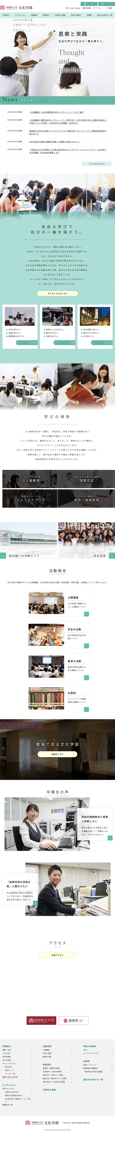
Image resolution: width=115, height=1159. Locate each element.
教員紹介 (46, 15)
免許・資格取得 (85, 517)
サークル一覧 (10, 1097)
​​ (46, 616)
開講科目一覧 (7, 1128)
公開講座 (46, 1073)
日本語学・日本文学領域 (52, 1095)
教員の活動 (47, 1080)
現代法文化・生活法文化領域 (54, 1105)
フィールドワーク (29, 517)
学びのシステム (8, 1112)
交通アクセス (57, 978)
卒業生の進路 (60, 15)
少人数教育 (29, 486)
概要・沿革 (6, 1073)
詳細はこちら (57, 777)
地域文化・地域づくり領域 (53, 1098)
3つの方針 (6, 1076)
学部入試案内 (76, 15)
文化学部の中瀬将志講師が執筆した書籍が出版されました (54, 141)
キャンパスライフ (9, 1087)
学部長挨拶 (6, 1080)
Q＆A (85, 1073)
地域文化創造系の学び (13, 1119)
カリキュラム (20, 15)
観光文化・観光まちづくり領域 (54, 1102)
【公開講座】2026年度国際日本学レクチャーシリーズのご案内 (56, 112)
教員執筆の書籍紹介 (90, 1091)
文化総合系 (99, 344)
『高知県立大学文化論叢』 (93, 1095)
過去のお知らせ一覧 (104, 15)
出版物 (89, 15)
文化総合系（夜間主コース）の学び (17, 1123)
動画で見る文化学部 (10, 1100)
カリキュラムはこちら (57, 294)
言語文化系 (24, 344)
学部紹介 (6, 15)
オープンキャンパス (90, 1076)
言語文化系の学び (11, 1115)
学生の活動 (47, 1076)
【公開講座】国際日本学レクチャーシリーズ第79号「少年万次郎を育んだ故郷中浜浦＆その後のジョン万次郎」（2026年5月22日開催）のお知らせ (68, 121)
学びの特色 (6, 1083)
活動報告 (34, 15)
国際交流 (85, 486)
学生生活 (8, 1090)
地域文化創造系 (64, 344)
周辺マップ (9, 1093)
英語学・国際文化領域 (51, 1091)
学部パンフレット (90, 1088)
